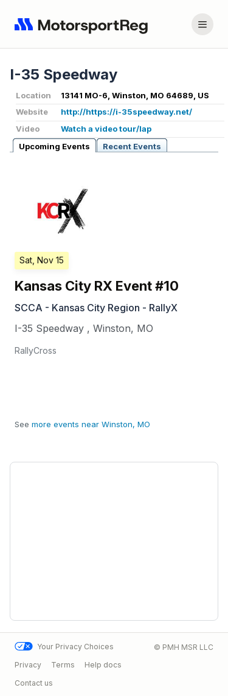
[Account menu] (202, 24)
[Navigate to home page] (84, 24)
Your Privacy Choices (64, 646)
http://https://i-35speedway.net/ (126, 112)
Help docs (103, 664)
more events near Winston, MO (91, 424)
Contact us (34, 682)
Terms (63, 664)
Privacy (28, 664)
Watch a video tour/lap (106, 128)
